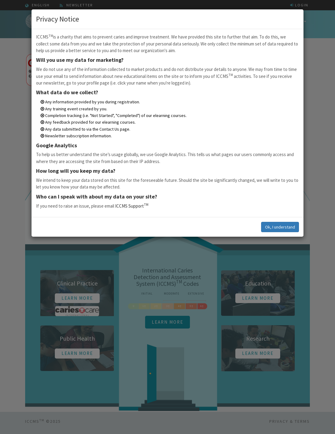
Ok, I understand (280, 227)
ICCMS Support (131, 206)
